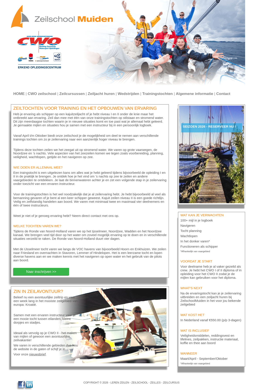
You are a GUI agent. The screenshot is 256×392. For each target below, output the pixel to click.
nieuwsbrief (37, 354)
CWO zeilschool (42, 93)
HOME (19, 93)
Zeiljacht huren (102, 93)
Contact (223, 93)
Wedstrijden (129, 93)
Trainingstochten (158, 93)
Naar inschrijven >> (41, 272)
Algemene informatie (195, 93)
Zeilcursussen (72, 93)
